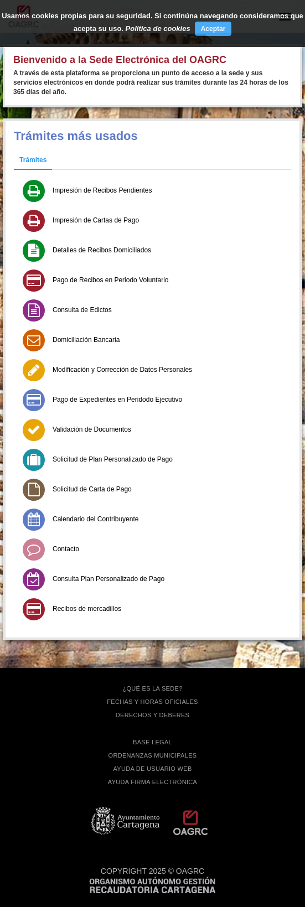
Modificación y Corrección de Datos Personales (122, 370)
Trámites (32, 160)
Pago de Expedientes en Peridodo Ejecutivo (117, 399)
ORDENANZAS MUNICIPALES (152, 755)
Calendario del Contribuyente (95, 519)
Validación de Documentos (92, 429)
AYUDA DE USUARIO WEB (152, 768)
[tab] (33, 160)
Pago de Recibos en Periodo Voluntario (110, 280)
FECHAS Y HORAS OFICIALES (152, 701)
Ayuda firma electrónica (152, 782)
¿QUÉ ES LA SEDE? (152, 688)
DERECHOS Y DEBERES (152, 715)
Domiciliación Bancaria (86, 340)
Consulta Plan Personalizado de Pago (108, 579)
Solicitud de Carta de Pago (92, 489)
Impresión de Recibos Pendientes (102, 190)
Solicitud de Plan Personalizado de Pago (113, 459)
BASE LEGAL (152, 742)
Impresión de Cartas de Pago (96, 220)
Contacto (66, 549)
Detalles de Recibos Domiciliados (102, 250)
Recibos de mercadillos (87, 609)
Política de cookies (158, 28)
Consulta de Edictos (82, 310)
